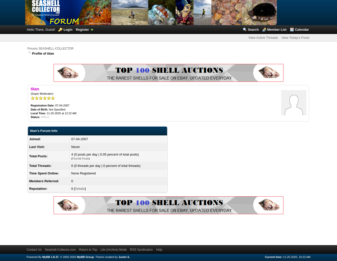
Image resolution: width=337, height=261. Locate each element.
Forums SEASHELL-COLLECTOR (50, 48)
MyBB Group (85, 256)
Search (253, 29)
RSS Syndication (141, 249)
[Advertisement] (119, 228)
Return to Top (88, 249)
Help (159, 249)
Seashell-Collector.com (60, 249)
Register (82, 29)
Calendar (302, 29)
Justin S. (124, 256)
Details (80, 189)
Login (67, 29)
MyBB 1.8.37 (50, 256)
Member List (277, 29)
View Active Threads (263, 38)
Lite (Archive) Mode (113, 249)
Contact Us (34, 249)
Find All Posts (80, 158)
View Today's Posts (295, 38)
